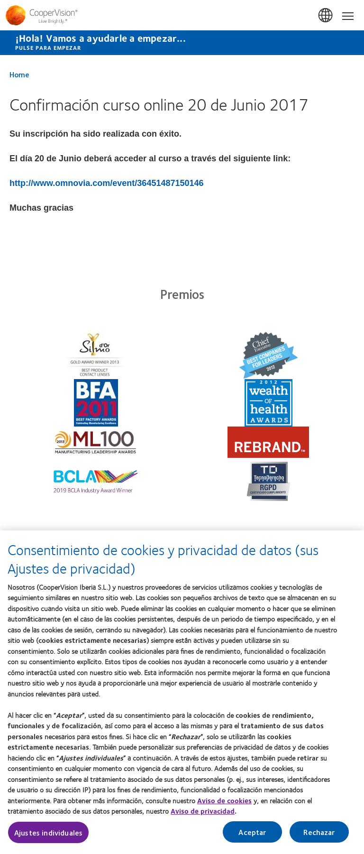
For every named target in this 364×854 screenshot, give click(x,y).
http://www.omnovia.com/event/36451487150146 (106, 183)
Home (19, 74)
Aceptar (252, 837)
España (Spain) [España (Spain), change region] (326, 15)
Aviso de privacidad (203, 816)
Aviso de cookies (224, 805)
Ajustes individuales (48, 837)
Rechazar (319, 837)
